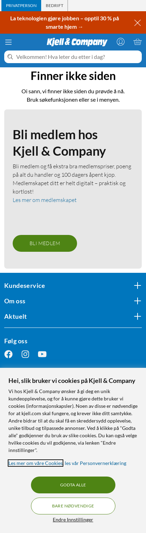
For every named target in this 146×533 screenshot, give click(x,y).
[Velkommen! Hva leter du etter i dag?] (77, 57)
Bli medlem (45, 243)
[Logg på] (120, 41)
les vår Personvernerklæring (95, 463)
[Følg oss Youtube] (42, 354)
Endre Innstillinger (73, 519)
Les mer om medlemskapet (45, 199)
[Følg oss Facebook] (8, 354)
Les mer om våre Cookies (35, 463)
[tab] (21, 5)
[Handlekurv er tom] (137, 41)
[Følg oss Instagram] (25, 354)
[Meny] (8, 42)
